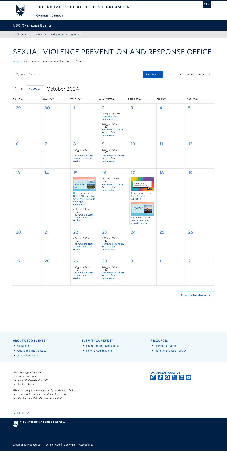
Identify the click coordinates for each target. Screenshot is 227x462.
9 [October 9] (103, 155)
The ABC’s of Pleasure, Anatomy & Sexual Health (84, 169)
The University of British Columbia (20, 10)
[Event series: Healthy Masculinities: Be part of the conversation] (106, 138)
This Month (39, 34)
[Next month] (22, 100)
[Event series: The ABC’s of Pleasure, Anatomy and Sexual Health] (78, 164)
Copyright (69, 455)
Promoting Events (166, 356)
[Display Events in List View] (180, 74)
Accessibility (86, 455)
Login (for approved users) (102, 356)
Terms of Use (52, 455)
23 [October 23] (104, 243)
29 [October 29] (75, 272)
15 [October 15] (75, 184)
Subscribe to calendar (194, 306)
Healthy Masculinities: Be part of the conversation (113, 143)
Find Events (153, 74)
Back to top (21, 424)
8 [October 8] (74, 155)
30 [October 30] (104, 272)
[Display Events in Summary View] (204, 74)
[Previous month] (15, 100)
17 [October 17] (133, 184)
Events (17, 61)
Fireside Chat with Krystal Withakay (139, 233)
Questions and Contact (31, 361)
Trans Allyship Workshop (138, 208)
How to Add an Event (99, 361)
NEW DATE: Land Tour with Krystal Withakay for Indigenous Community (84, 211)
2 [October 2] (103, 119)
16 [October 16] (104, 184)
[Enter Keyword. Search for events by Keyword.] (78, 74)
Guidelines (23, 356)
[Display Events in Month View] (190, 74)
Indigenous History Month (66, 34)
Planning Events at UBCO (170, 361)
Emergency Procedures (26, 455)
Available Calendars (29, 366)
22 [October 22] (75, 243)
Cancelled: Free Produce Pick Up (110, 129)
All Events (21, 34)
